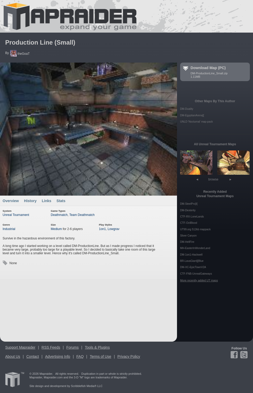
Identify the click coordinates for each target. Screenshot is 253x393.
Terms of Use (100, 356)
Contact (32, 356)
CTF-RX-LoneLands (192, 216)
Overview (11, 201)
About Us (12, 356)
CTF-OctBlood (188, 222)
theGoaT (20, 54)
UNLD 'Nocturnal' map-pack (196, 121)
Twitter (243, 354)
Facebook (235, 354)
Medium (56, 229)
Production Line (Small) (40, 42)
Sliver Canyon (188, 235)
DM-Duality (186, 108)
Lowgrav (113, 229)
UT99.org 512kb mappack (195, 229)
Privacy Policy (128, 356)
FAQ (80, 356)
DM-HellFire (187, 241)
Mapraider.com (67, 16)
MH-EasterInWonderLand (195, 248)
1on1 (102, 229)
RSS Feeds (51, 347)
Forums (72, 347)
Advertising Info (57, 356)
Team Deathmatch (81, 215)
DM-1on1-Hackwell (191, 254)
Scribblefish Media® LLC (87, 386)
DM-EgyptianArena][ (192, 115)
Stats (60, 201)
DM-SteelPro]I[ (189, 203)
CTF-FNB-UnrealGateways (196, 273)
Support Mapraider (20, 347)
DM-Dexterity (187, 210)
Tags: (5, 263)
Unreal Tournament (16, 215)
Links (47, 201)
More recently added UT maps (199, 280)
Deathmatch (59, 215)
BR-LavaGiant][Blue (192, 260)
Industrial (9, 229)
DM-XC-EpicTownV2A (193, 267)
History (30, 201)
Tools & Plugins (97, 347)
